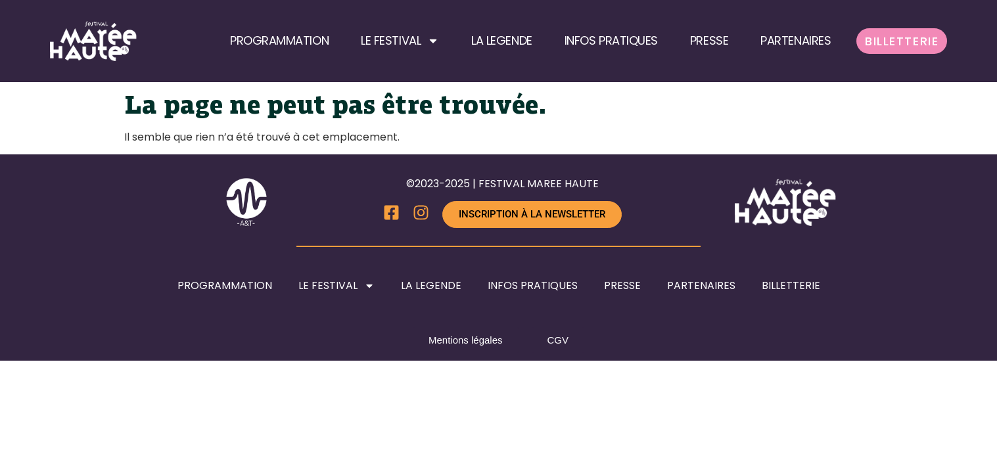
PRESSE (709, 40)
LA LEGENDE (501, 40)
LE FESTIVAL (400, 40)
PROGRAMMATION (279, 40)
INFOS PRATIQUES (611, 40)
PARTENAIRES (795, 40)
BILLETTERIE (902, 41)
